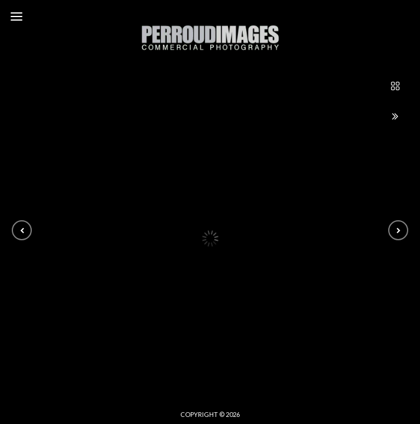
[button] (22, 230)
